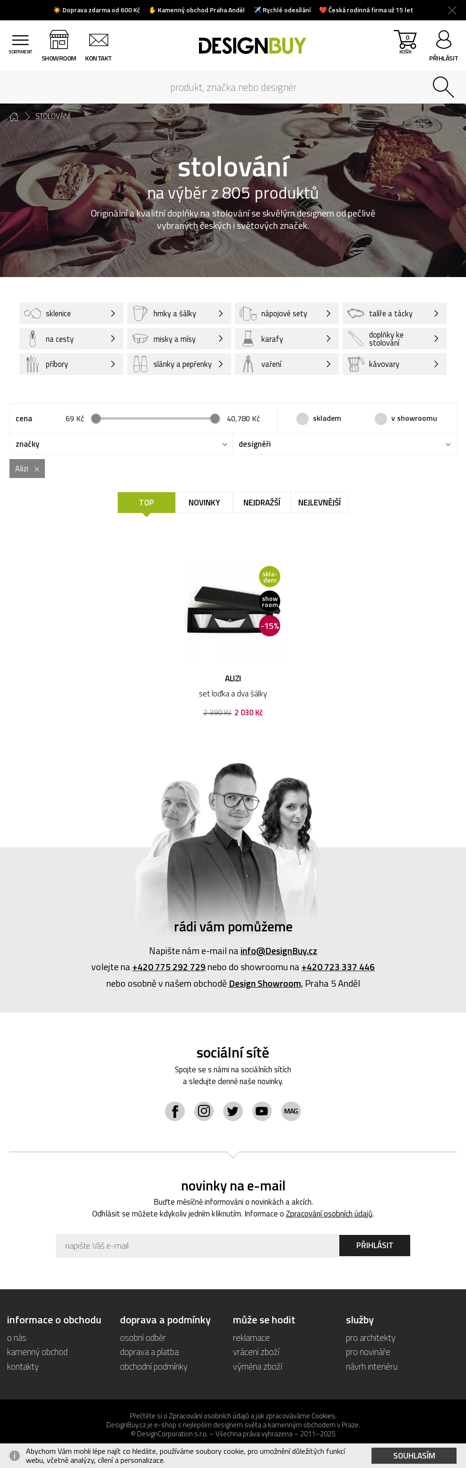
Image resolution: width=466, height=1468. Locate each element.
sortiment (21, 58)
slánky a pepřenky (158, 364)
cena (24, 419)
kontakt (100, 58)
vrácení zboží (256, 1352)
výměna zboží (258, 1366)
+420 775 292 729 (169, 967)
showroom (60, 58)
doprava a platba (149, 1352)
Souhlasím (414, 1456)
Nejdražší (261, 503)
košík (404, 47)
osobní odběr (143, 1338)
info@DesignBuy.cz (279, 951)
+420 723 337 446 (338, 967)
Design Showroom (265, 983)
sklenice (48, 313)
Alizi (21, 469)
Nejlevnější (319, 503)
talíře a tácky (380, 313)
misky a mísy (164, 338)
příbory (46, 364)
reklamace (251, 1338)
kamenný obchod (37, 1352)
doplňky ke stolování (376, 339)
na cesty (49, 338)
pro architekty (371, 1338)
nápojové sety (274, 313)
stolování (52, 116)
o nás (16, 1338)
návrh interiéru (371, 1366)
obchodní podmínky (154, 1366)
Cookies (323, 1416)
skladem (327, 418)
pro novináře (368, 1352)
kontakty (23, 1366)
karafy (261, 338)
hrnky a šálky (164, 313)
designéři (255, 445)
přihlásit (443, 58)
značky (27, 445)
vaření (261, 364)
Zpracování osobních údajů (329, 1214)
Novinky (204, 503)
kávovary (373, 364)
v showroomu (414, 418)
